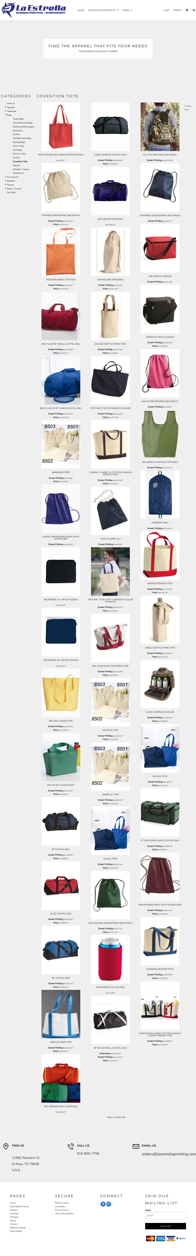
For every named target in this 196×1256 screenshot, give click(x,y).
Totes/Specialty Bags (23, 122)
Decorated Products (19, 1206)
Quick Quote (16, 1231)
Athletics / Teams (21, 169)
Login (166, 10)
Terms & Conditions (64, 1213)
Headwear (12, 111)
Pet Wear (11, 192)
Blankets (11, 180)
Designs (14, 1210)
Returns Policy (62, 1202)
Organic (16, 165)
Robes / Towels (14, 188)
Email (148, 1210)
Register (177, 10)
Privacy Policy (62, 1210)
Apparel (11, 107)
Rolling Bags (19, 142)
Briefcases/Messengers (23, 126)
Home (13, 1202)
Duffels (16, 134)
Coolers (16, 157)
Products (14, 1213)
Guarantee (60, 1206)
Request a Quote (18, 1227)
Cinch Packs (19, 146)
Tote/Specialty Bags (22, 138)
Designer (14, 1216)
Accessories (12, 177)
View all (11, 103)
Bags (9, 115)
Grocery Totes (19, 153)
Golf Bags (17, 150)
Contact (13, 1224)
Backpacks (18, 130)
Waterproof (18, 173)
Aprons (10, 184)
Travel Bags (18, 118)
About (13, 1220)
